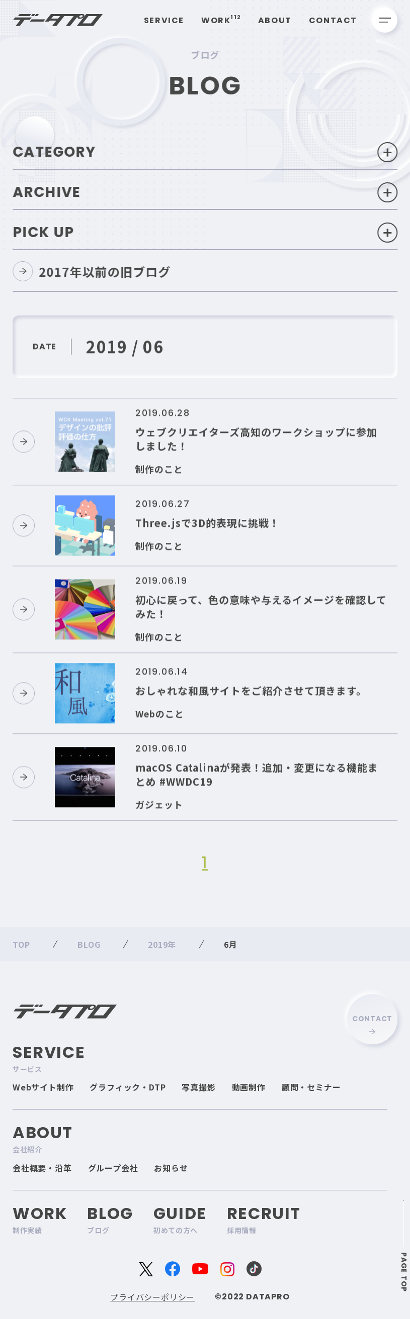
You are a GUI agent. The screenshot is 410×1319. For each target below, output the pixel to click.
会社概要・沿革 (42, 1168)
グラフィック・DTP (128, 1087)
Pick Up (206, 233)
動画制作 (249, 1087)
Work (221, 20)
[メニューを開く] (384, 20)
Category (206, 152)
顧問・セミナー (311, 1087)
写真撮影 (198, 1087)
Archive (206, 192)
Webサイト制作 (43, 1087)
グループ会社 (113, 1168)
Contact (333, 20)
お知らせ (171, 1168)
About (275, 20)
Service (164, 20)
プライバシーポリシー (152, 1297)
